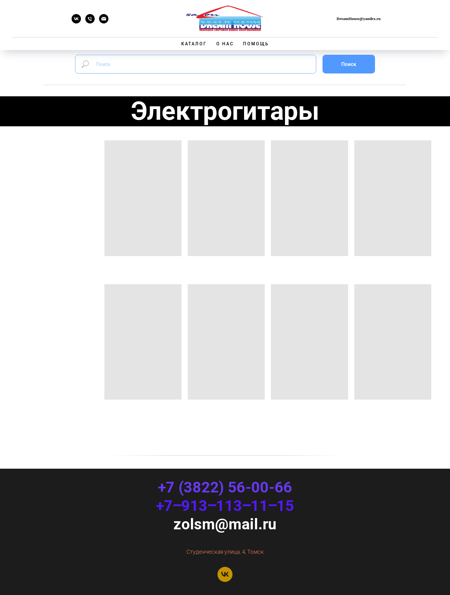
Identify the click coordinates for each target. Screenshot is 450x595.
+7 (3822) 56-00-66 (225, 487)
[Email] (103, 21)
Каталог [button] (194, 43)
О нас (225, 43)
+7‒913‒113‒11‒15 (225, 506)
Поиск (348, 64)
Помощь (256, 43)
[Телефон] (90, 21)
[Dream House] (76, 21)
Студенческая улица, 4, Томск (225, 551)
